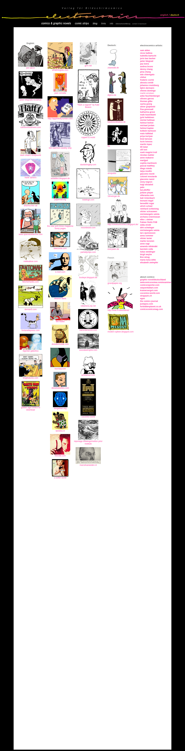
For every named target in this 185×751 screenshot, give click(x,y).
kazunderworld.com (88, 330)
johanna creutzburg (149, 85)
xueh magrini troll (148, 152)
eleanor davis (60, 298)
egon (142, 298)
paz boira (144, 64)
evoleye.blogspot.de (88, 277)
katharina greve (147, 112)
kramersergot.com (149, 290)
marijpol (144, 160)
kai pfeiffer (145, 190)
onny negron (146, 182)
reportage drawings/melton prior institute (88, 442)
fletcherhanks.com (30, 282)
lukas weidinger (147, 252)
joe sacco (30, 68)
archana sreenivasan (150, 217)
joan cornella (60, 92)
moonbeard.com (88, 227)
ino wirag (145, 257)
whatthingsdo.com (60, 70)
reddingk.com (88, 200)
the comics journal (149, 301)
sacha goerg (146, 104)
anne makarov (147, 158)
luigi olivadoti (146, 184)
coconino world (88, 417)
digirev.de (112, 95)
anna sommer (146, 235)
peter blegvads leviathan (31, 100)
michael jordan (147, 125)
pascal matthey (147, 166)
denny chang (146, 69)
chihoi (143, 77)
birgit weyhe (146, 254)
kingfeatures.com (30, 378)
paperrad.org (60, 199)
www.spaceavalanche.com (30, 233)
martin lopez (146, 144)
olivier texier (146, 238)
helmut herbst (146, 123)
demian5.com (31, 309)
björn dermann (147, 88)
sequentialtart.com (149, 288)
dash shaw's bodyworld (30, 155)
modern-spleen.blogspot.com (121, 332)
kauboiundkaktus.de (117, 122)
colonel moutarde (148, 176)
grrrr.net (88, 66)
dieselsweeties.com (60, 388)
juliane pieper (146, 192)
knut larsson (146, 139)
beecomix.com (60, 248)
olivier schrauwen (148, 211)
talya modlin (146, 171)
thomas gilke (146, 101)
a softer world (60, 478)
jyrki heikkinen (147, 117)
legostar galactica (30, 351)
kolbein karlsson (148, 131)
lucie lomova (146, 141)
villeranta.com (147, 195)
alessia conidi (146, 82)
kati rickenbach (147, 198)
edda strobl (145, 225)
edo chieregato (147, 74)
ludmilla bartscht (148, 56)
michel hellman (147, 120)
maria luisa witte (148, 260)
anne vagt (145, 244)
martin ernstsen (147, 93)
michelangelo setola (149, 214)
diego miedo (146, 168)
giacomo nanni (147, 179)
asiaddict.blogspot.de (60, 178)
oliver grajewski (147, 106)
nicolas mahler (147, 155)
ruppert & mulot (88, 137)
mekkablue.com (31, 261)
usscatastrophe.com (88, 350)
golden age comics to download (30, 408)
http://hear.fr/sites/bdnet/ (120, 309)
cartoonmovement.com (30, 127)
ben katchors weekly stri (59, 148)
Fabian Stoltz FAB (148, 222)
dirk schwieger (147, 227)
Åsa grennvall (146, 109)
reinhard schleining (149, 209)
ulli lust (143, 149)
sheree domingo (148, 91)
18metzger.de (114, 196)
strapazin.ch (146, 296)
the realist (60, 321)
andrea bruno (146, 66)
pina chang (145, 72)
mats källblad (146, 133)
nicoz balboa (146, 53)
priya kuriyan (146, 136)
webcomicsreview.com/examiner (155, 282)
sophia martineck (148, 163)
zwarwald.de (113, 68)
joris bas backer (147, 58)
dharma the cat (30, 205)
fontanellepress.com (30, 330)
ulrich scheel (146, 206)
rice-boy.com (60, 368)
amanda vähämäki (148, 246)
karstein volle (146, 249)
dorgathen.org (60, 408)
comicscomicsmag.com (151, 309)
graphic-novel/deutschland (153, 279)
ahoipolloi (112, 173)
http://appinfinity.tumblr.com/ (60, 118)
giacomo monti (147, 174)
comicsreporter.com (149, 285)
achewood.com (88, 375)
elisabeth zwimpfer (149, 262)
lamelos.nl (60, 431)
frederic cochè (147, 80)
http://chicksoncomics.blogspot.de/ (123, 224)
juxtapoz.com (146, 304)
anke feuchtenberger (150, 96)
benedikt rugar (147, 203)
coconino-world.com (150, 293)
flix (109, 146)
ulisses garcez (147, 98)
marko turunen (147, 241)
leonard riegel (146, 201)
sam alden (145, 50)
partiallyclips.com (88, 252)
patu (142, 187)
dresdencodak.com (60, 344)
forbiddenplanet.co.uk (150, 306)
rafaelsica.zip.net (88, 306)
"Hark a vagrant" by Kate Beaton (88, 105)
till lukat (144, 147)
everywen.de (113, 249)
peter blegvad (146, 61)
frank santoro (30, 177)
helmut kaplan (147, 128)
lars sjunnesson (147, 233)
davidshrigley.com (88, 164)
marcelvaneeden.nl (88, 465)
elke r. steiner (146, 219)
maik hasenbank (148, 115)
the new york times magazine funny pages (60, 227)
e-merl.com (60, 272)
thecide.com (60, 456)
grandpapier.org (115, 283)
